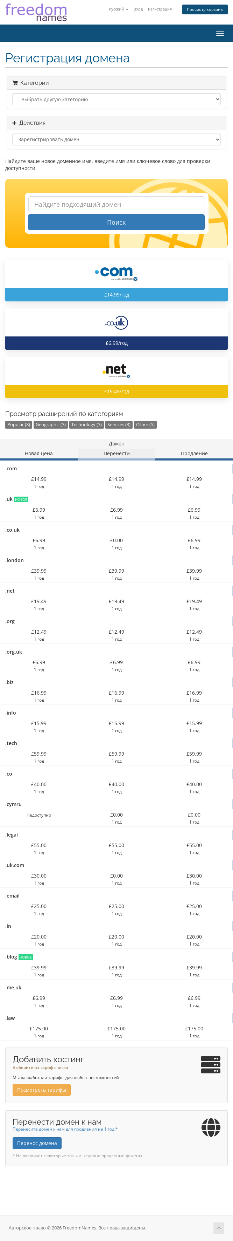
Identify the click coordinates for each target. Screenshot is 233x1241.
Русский (118, 9)
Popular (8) (18, 425)
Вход (138, 9)
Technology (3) (86, 425)
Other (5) (145, 425)
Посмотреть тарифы (41, 1089)
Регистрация (160, 9)
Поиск (116, 222)
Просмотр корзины (205, 9)
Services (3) (118, 425)
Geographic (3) (51, 425)
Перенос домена (37, 1143)
